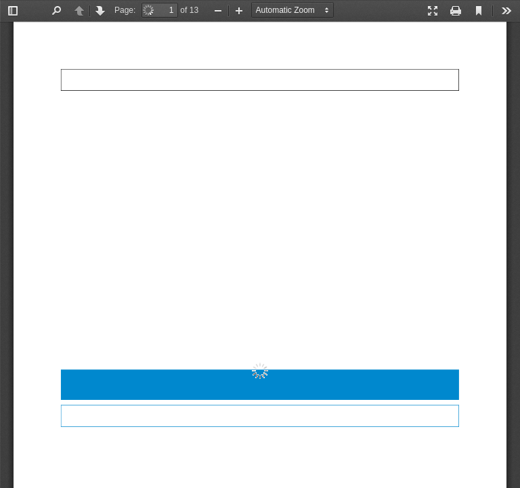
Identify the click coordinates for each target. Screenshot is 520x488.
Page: (124, 10)
